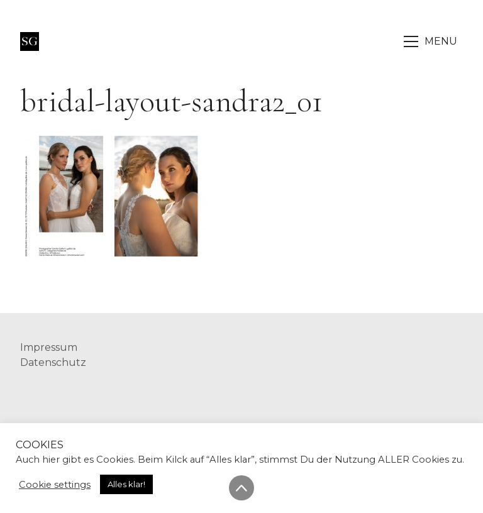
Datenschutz (53, 362)
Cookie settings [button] (55, 484)
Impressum (48, 347)
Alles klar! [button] (126, 484)
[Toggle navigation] (431, 41)
